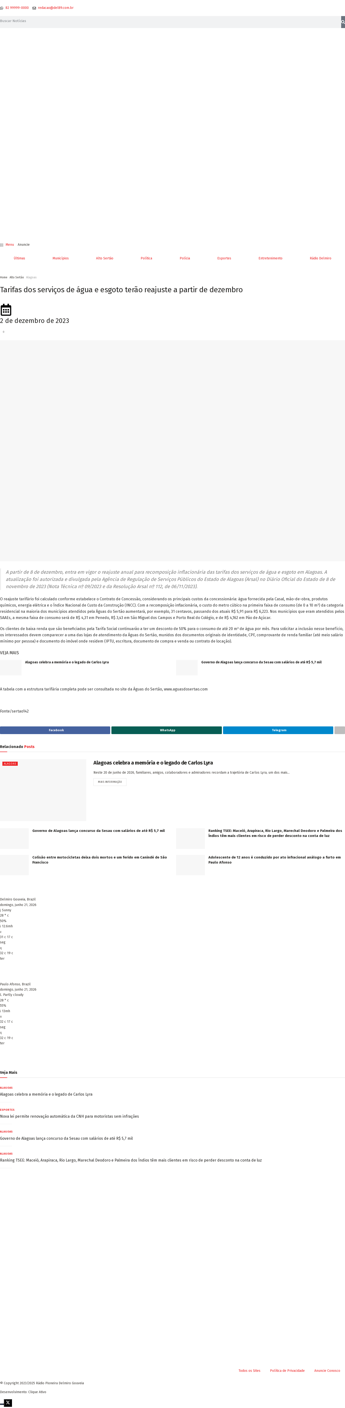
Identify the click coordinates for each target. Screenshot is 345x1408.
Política (146, 258)
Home (3, 277)
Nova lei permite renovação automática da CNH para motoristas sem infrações (69, 1117)
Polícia (185, 258)
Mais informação (112, 783)
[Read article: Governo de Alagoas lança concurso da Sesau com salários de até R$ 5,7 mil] (187, 667)
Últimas (19, 258)
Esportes (224, 258)
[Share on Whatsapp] (166, 731)
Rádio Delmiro (320, 258)
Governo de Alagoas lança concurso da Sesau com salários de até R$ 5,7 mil (261, 662)
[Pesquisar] (343, 22)
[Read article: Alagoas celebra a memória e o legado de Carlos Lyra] (11, 667)
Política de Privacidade (287, 1372)
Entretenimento (270, 258)
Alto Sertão (104, 258)
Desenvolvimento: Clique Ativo (23, 1393)
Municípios (60, 258)
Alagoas (31, 277)
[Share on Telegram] (278, 731)
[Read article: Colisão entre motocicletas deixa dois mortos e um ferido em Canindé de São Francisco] (14, 866)
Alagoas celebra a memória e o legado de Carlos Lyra (67, 662)
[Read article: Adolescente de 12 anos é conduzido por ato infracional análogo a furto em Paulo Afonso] (190, 866)
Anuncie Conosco (327, 1372)
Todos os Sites (249, 1372)
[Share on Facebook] (55, 731)
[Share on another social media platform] (339, 731)
